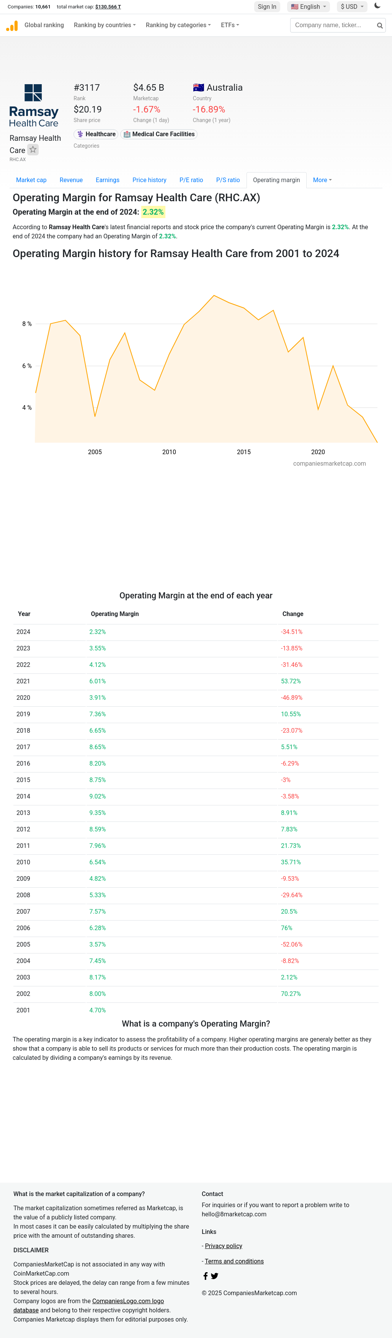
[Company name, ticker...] (338, 25)
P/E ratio (191, 180)
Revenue (71, 180)
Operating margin (276, 180)
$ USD (350, 6)
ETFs (228, 25)
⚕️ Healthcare (96, 134)
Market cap (31, 180)
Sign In (267, 6)
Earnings (107, 180)
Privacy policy (223, 1246)
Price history (149, 180)
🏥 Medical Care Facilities (159, 134)
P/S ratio (228, 180)
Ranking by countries (102, 25)
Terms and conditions (234, 1261)
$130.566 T (108, 7)
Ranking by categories (176, 25)
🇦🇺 (218, 87)
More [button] (320, 180)
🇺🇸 (306, 6)
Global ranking (44, 25)
